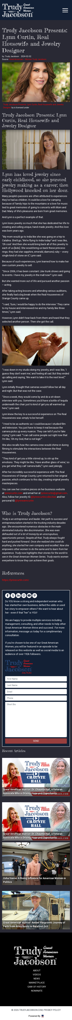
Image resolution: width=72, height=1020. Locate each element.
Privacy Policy (52, 1010)
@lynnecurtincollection (43, 496)
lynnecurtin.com (14, 493)
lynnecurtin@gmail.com (54, 493)
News (37, 978)
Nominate (36, 990)
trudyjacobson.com (18, 10)
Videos (37, 974)
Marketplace (37, 982)
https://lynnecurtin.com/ (15, 579)
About (37, 970)
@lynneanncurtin (24, 500)
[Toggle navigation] (65, 10)
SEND (36, 741)
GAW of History (36, 986)
